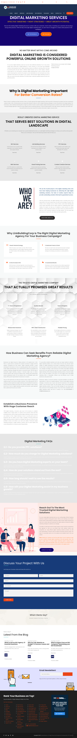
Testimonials (8, 714)
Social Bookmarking (44, 714)
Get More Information (8, 702)
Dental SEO (31, 706)
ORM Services (20, 706)
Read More (15, 152)
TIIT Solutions (70, 735)
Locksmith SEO (32, 713)
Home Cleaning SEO (33, 716)
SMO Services (20, 708)
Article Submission (44, 716)
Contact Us (58, 13)
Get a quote (70, 13)
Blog (52, 13)
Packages (46, 13)
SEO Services (38, 13)
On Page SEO (43, 705)
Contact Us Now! (55, 67)
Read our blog (7, 631)
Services (22, 13)
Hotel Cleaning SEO (33, 718)
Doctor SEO (31, 705)
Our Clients (8, 716)
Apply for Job (8, 723)
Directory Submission (44, 713)
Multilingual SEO (43, 706)
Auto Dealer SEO (32, 708)
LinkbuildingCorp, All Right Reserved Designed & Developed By (54, 735)
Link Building (29, 13)
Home (11, 13)
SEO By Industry (20, 709)
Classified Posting (44, 708)
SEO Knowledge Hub (44, 718)
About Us (8, 706)
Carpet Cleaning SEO (33, 714)
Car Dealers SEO (32, 709)
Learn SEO (42, 719)
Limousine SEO (32, 711)
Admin (10, 659)
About (16, 13)
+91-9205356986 (61, 2)
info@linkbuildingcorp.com (49, 2)
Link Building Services (21, 711)
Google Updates (43, 721)
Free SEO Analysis (10, 721)
